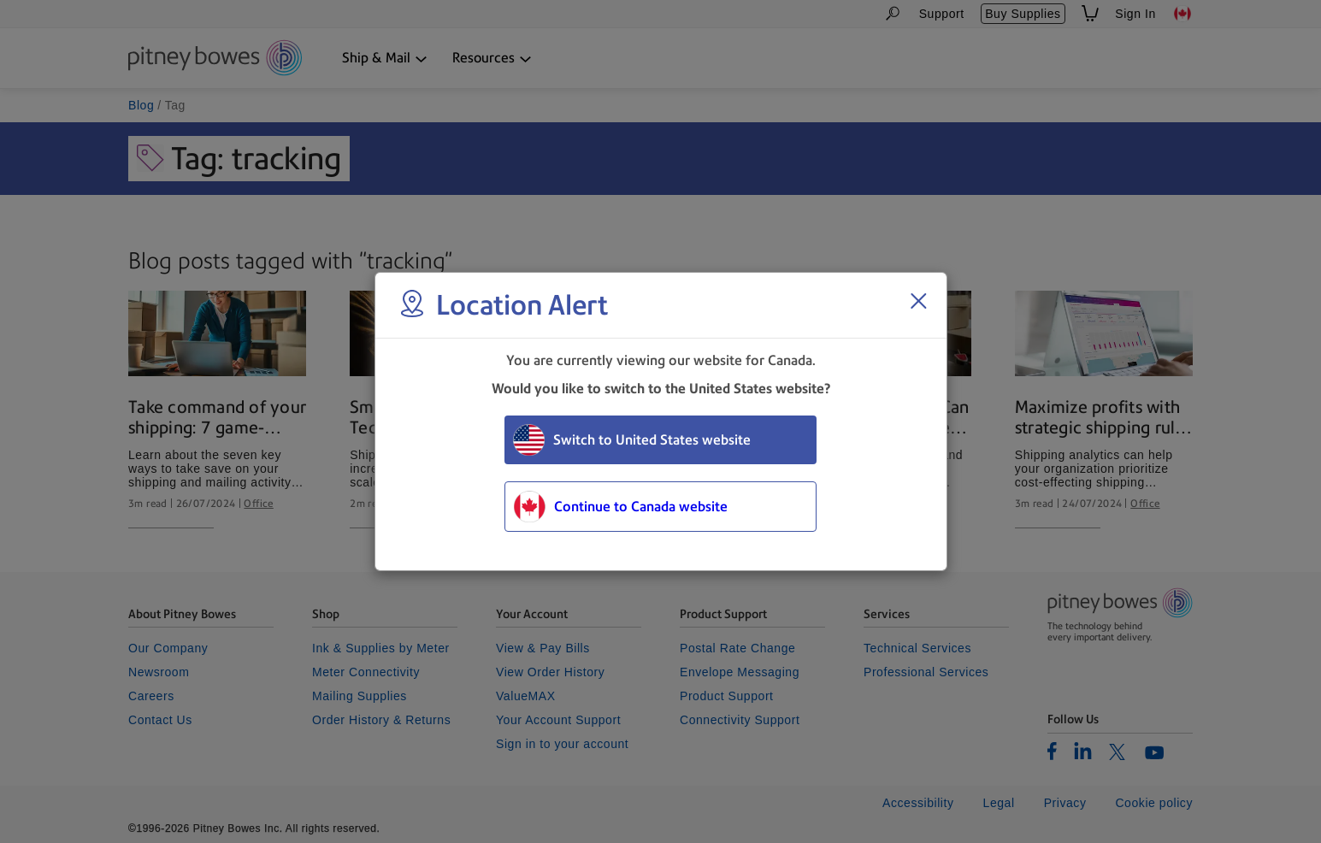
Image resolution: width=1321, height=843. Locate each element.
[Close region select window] (918, 301)
